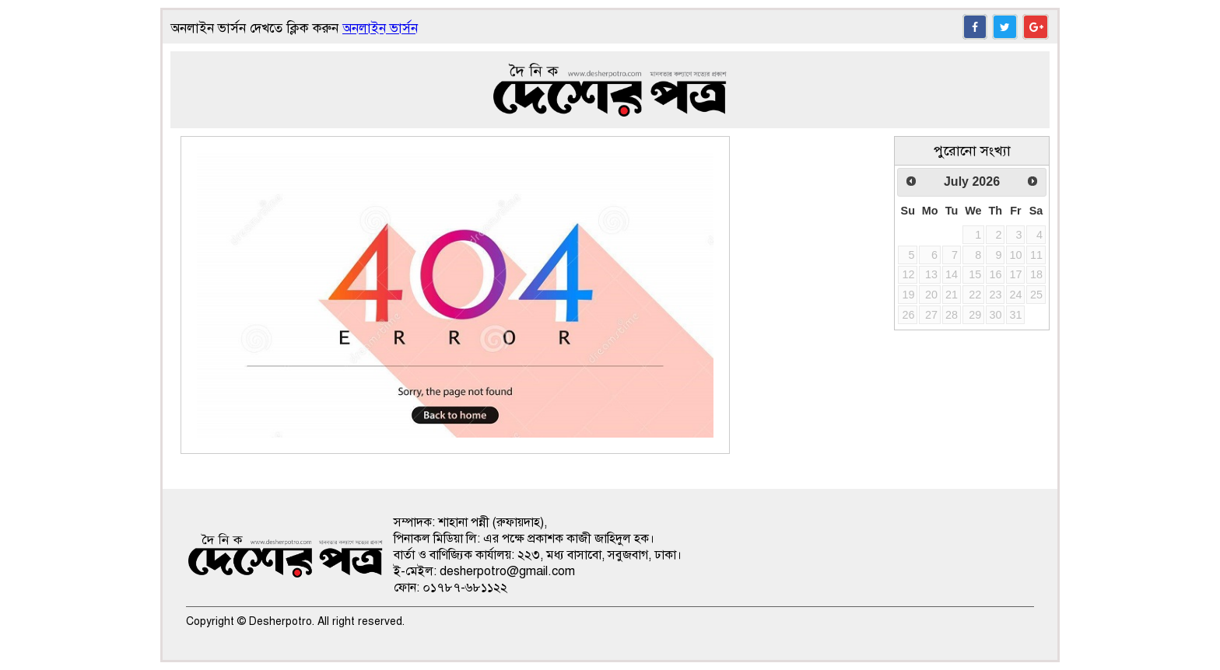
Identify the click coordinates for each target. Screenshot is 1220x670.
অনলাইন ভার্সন (380, 28)
